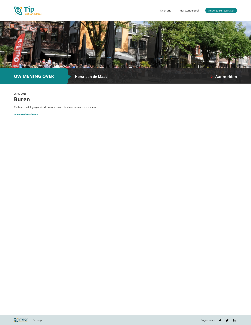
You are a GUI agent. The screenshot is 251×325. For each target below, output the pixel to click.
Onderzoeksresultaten (221, 10)
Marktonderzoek (189, 10)
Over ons (165, 10)
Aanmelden (226, 76)
